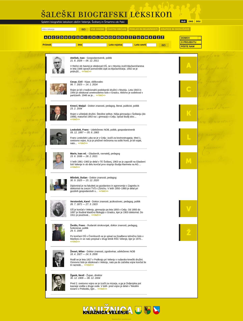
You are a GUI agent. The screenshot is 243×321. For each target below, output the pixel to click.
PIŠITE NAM (187, 46)
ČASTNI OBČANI (116, 29)
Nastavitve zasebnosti (121, 319)
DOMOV (185, 38)
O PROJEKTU (188, 42)
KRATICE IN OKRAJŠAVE (175, 29)
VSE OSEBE (97, 29)
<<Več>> (86, 71)
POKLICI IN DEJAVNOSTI (143, 29)
